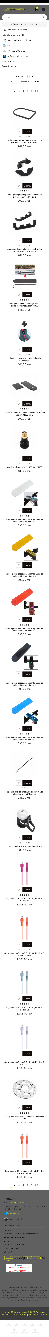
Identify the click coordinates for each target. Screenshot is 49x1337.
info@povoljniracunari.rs (21, 1203)
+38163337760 (16, 1213)
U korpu (27, 131)
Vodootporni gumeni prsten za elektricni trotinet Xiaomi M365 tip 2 (24, 250)
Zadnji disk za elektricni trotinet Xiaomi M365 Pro (24, 1117)
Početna (14, 24)
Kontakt (7, 1230)
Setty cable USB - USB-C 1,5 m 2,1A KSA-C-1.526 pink (24, 899)
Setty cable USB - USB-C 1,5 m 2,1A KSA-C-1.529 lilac (24, 1063)
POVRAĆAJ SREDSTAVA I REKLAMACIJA (21, 1233)
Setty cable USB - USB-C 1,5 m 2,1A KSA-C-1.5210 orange (24, 954)
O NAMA (7, 1241)
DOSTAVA (8, 1252)
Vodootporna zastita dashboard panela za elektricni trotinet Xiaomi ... (24, 520)
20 (31, 76)
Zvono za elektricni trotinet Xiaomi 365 (24, 846)
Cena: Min (25, 82)
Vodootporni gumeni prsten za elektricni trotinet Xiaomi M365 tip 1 (24, 196)
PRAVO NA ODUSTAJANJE (15, 1237)
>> (37, 91)
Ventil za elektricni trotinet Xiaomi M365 (24, 467)
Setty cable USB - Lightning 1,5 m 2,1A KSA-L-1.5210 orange (24, 1172)
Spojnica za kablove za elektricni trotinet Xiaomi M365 (24, 359)
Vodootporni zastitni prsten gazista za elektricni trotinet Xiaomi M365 (24, 304)
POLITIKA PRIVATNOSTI (14, 1244)
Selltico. (43, 1314)
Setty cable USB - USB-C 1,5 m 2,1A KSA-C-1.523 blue (24, 1008)
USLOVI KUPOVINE (12, 1248)
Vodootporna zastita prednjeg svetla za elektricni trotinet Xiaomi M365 (24, 141)
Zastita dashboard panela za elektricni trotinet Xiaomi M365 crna (24, 414)
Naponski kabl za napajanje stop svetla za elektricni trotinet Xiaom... (24, 793)
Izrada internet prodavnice (25, 1314)
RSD (13, 82)
